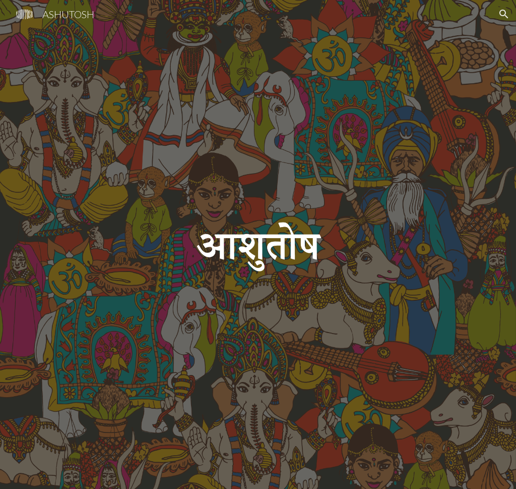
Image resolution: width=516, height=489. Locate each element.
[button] (504, 14)
